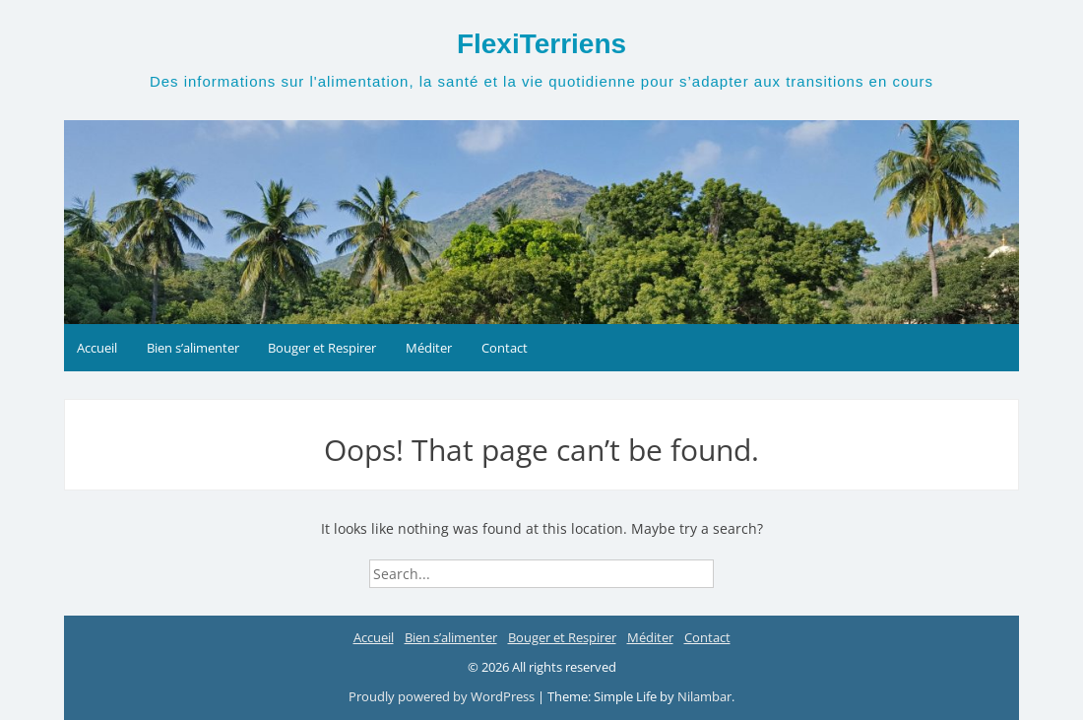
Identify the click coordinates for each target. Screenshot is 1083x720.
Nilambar (704, 696)
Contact (504, 348)
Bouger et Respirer (322, 348)
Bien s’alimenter (193, 348)
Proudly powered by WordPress (442, 696)
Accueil (97, 348)
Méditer (429, 348)
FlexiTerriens (541, 44)
